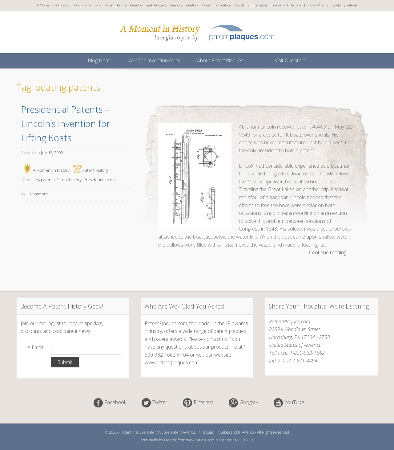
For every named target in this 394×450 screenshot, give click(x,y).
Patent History (116, 5)
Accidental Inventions (251, 5)
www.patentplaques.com (172, 362)
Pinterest (203, 402)
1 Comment (37, 194)
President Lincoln (99, 179)
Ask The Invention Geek (154, 60)
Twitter (159, 402)
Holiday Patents (316, 5)
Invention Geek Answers (148, 5)
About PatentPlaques (220, 60)
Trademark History (286, 5)
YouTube (294, 402)
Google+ (248, 402)
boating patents (40, 179)
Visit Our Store (290, 60)
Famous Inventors (184, 5)
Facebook (115, 402)
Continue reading (330, 253)
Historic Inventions (86, 5)
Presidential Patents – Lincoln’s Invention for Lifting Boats (66, 123)
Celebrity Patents (345, 5)
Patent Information (216, 5)
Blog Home (100, 60)
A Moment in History (53, 5)
